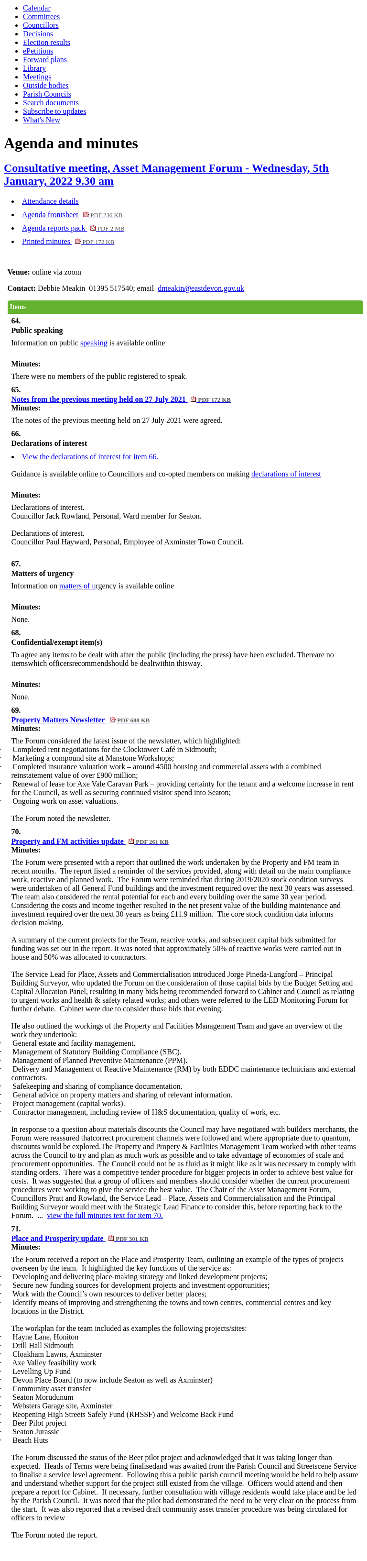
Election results (46, 42)
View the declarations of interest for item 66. (90, 457)
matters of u (77, 586)
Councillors (41, 25)
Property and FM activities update (90, 841)
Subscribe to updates (54, 111)
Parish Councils (47, 94)
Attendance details (50, 201)
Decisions (38, 34)
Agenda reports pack (73, 228)
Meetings (37, 77)
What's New (41, 120)
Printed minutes (68, 241)
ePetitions (38, 51)
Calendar (37, 8)
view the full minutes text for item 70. (105, 1215)
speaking (94, 343)
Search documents (51, 103)
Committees (41, 16)
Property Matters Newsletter (80, 720)
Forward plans (45, 59)
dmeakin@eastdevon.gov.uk (201, 288)
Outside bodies (46, 85)
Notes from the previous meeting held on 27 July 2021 (121, 399)
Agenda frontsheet (72, 214)
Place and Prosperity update (80, 1238)
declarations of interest (286, 474)
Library (34, 68)
